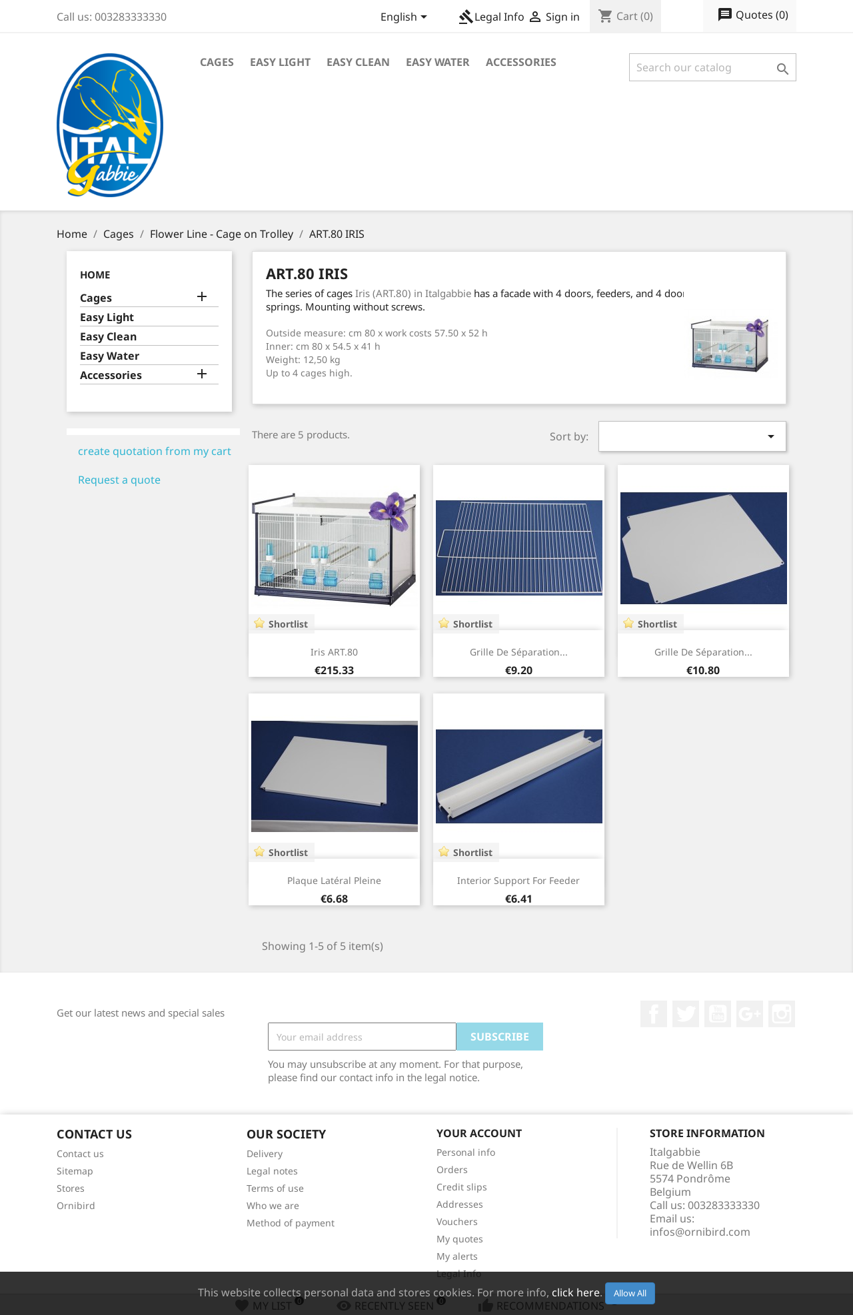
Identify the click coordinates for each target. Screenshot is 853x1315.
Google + (749, 1014)
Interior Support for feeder (518, 880)
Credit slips (461, 1186)
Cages (217, 62)
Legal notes (272, 1170)
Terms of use (275, 1188)
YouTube (717, 1014)
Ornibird (76, 1205)
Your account (479, 1133)
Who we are (273, 1205)
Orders (452, 1169)
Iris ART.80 (334, 652)
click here (576, 1292)
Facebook (653, 1014)
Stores (71, 1188)
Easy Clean (358, 62)
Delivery (265, 1153)
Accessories (521, 62)
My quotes (459, 1238)
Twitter (685, 1014)
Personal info (465, 1152)
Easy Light (280, 62)
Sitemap (75, 1170)
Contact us (80, 1153)
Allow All (630, 1293)
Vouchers (457, 1221)
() (752, 15)
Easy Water (438, 62)
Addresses (459, 1204)
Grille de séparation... (519, 652)
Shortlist (288, 624)
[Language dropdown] (406, 18)
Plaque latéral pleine (334, 880)
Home (95, 274)
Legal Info (491, 16)
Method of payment (291, 1222)
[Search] (712, 67)
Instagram (781, 1014)
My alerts (457, 1256)
